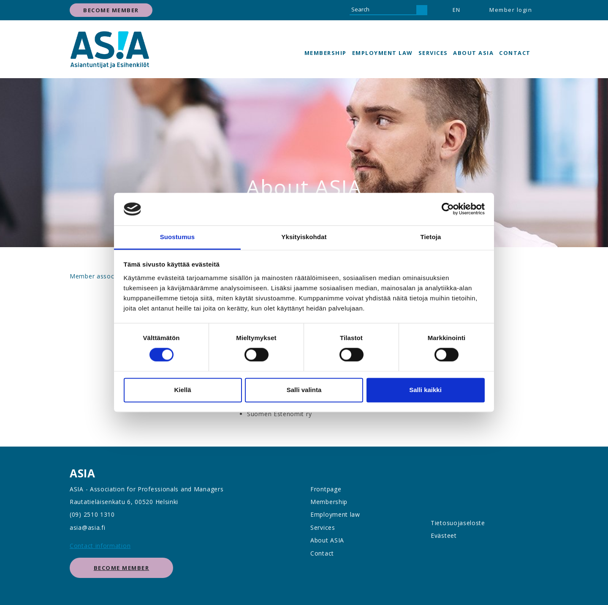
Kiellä (182, 389)
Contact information (100, 546)
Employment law (382, 53)
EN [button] (457, 10)
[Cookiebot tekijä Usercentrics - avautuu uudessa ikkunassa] (448, 209)
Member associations (102, 276)
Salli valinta (304, 389)
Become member (111, 10)
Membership (325, 53)
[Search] (383, 10)
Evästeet (444, 535)
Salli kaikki (425, 389)
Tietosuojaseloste (458, 523)
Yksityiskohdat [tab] (303, 236)
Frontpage (325, 489)
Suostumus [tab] (177, 236)
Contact (515, 53)
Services (433, 53)
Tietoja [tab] (431, 236)
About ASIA (473, 53)
